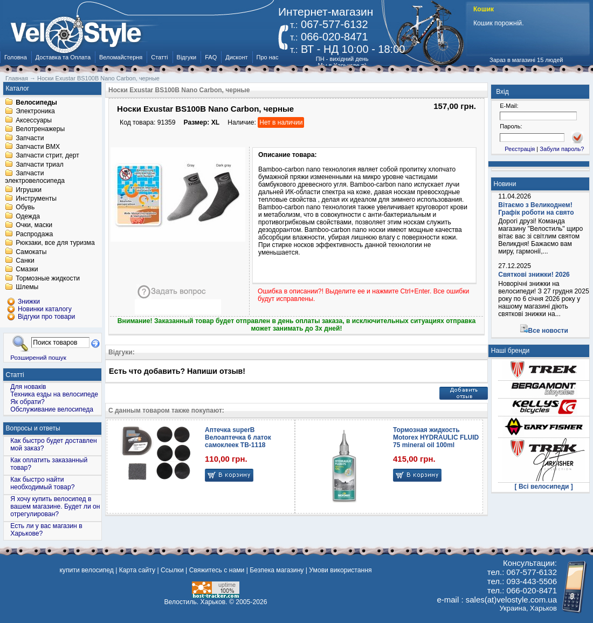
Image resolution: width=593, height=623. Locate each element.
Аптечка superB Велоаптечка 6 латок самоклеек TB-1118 (238, 437)
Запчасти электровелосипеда (35, 177)
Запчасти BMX (38, 146)
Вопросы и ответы (33, 428)
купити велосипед (86, 570)
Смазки (27, 269)
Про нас (268, 57)
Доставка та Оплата (63, 57)
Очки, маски (34, 225)
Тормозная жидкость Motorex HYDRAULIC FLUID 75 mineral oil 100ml (436, 437)
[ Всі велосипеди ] (544, 486)
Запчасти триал (40, 164)
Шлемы (27, 287)
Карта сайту (137, 570)
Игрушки (29, 190)
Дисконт (236, 57)
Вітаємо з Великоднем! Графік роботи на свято (536, 208)
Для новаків (28, 387)
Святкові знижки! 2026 (534, 274)
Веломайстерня (120, 57)
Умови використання (340, 570)
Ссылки (172, 570)
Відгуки (187, 57)
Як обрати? (27, 402)
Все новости (548, 330)
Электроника (35, 111)
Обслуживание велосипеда (51, 409)
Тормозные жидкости (48, 278)
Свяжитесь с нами (217, 570)
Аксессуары (34, 120)
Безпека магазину (277, 570)
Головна (15, 57)
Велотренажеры (40, 129)
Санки (25, 260)
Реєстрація (520, 149)
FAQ (211, 57)
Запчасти (30, 138)
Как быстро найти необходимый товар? (42, 483)
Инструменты (36, 198)
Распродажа (34, 234)
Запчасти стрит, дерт (47, 156)
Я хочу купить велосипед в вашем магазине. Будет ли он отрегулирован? (55, 506)
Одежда (28, 216)
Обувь (25, 207)
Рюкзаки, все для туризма (55, 243)
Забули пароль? (562, 149)
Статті (159, 57)
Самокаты (31, 252)
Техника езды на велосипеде (54, 394)
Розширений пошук (38, 357)
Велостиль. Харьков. (195, 602)
